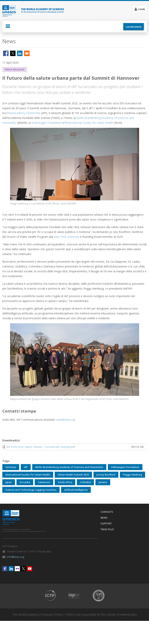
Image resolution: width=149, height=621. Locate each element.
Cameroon (44, 482)
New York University (66, 237)
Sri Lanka (25, 482)
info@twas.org (15, 557)
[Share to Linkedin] (20, 53)
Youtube (29, 568)
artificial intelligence (76, 489)
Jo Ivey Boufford (106, 474)
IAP (26, 467)
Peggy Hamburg (132, 474)
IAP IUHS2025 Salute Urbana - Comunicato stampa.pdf (40, 447)
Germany (10, 467)
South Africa (65, 482)
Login (141, 9)
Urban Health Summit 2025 (73, 474)
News (103, 517)
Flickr (17, 568)
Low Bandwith (134, 26)
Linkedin (11, 568)
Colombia (85, 482)
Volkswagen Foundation (47, 123)
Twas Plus (107, 529)
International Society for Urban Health (90, 123)
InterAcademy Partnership (24, 113)
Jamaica (103, 482)
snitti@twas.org (65, 419)
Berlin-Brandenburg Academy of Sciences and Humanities (69, 467)
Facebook (4, 568)
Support (106, 523)
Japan (8, 482)
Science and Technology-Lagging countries (30, 489)
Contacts (106, 512)
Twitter (23, 568)
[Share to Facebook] (6, 53)
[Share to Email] (26, 53)
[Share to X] (13, 53)
